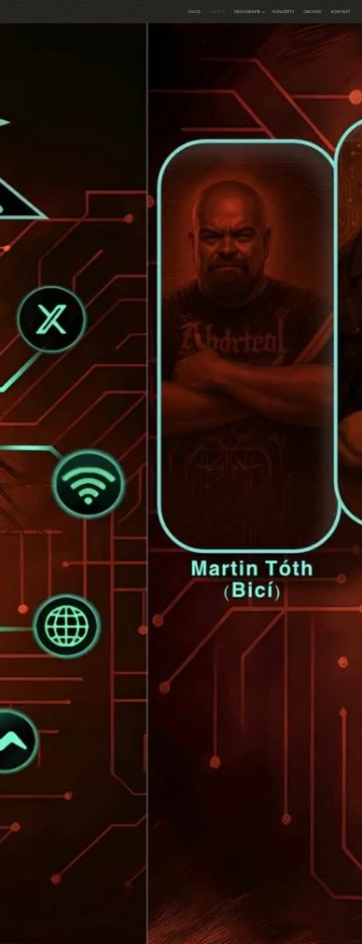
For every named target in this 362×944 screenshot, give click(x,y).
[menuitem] (196, 12)
